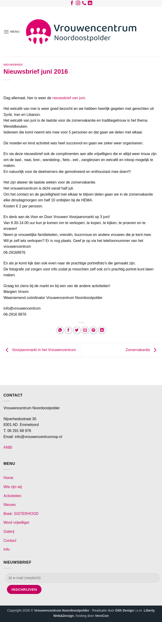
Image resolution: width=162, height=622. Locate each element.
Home (8, 478)
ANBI (7, 447)
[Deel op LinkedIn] (102, 330)
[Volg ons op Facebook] (72, 4)
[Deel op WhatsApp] (60, 330)
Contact (9, 541)
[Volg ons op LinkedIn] (90, 4)
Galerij (8, 531)
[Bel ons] (84, 4)
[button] (11, 31)
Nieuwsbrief (13, 64)
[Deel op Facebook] (68, 330)
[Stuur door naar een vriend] (85, 330)
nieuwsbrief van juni (68, 98)
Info (6, 549)
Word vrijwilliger (16, 522)
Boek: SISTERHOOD (20, 514)
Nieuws (9, 505)
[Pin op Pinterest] (93, 330)
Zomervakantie (142, 350)
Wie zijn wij (12, 487)
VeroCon (102, 616)
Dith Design (124, 610)
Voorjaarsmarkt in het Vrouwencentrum (39, 350)
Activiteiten (12, 496)
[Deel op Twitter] (77, 330)
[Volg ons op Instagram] (78, 4)
